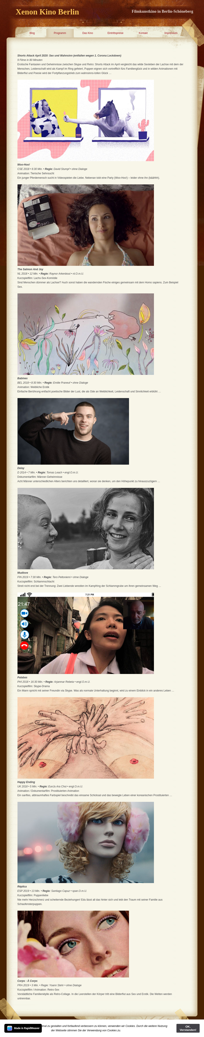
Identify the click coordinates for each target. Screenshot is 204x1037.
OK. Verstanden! (188, 1028)
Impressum (170, 33)
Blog (32, 33)
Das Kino (87, 33)
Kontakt (143, 33)
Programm (60, 33)
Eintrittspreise (116, 33)
